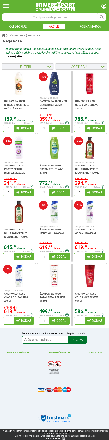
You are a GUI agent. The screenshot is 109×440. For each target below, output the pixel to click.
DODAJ (26, 128)
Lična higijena (17, 35)
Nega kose (34, 35)
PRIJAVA (77, 339)
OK (64, 438)
